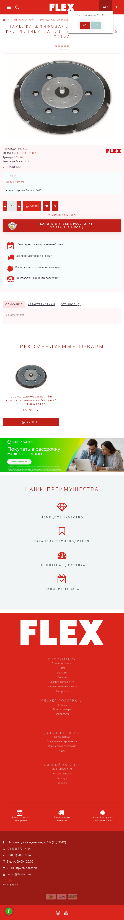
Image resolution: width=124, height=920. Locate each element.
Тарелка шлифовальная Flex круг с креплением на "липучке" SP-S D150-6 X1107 (31, 400)
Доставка (62, 672)
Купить (32, 206)
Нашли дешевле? (14, 182)
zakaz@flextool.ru (19, 874)
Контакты (62, 704)
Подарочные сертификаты (62, 741)
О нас (62, 668)
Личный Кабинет (62, 769)
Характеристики (41, 304)
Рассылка (62, 782)
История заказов (62, 773)
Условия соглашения (62, 681)
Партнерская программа (62, 746)
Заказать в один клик (63, 215)
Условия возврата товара (62, 686)
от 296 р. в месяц (50, 226)
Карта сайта (62, 714)
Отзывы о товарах (62, 663)
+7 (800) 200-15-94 (18, 855)
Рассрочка (62, 691)
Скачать (62, 677)
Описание (13, 304)
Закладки (62, 778)
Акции (62, 750)
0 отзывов (60, 49)
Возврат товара (62, 709)
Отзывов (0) (71, 304)
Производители (62, 736)
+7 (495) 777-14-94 (18, 849)
